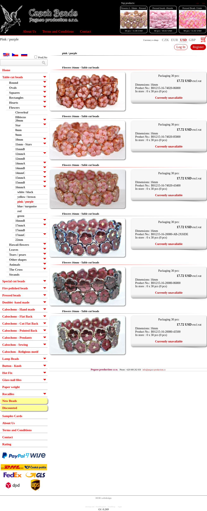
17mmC (20, 235)
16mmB (20, 220)
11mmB (20, 149)
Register (198, 47)
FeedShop (111, 507)
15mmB (20, 182)
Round (13, 82)
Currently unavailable (168, 97)
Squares (14, 92)
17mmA (20, 225)
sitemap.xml (89, 507)
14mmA (20, 163)
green (20, 216)
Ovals (13, 87)
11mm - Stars (23, 144)
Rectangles (16, 97)
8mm (18, 130)
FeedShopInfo (101, 507)
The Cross (16, 269)
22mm (19, 239)
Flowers (14, 107)
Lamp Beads (10, 358)
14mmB (20, 168)
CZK (165, 40)
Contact (85, 31)
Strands (14, 274)
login (120, 507)
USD (183, 40)
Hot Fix (7, 373)
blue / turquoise (27, 206)
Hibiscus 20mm (20, 119)
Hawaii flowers (19, 244)
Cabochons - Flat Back (17, 316)
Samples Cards (12, 416)
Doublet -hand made (15, 302)
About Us (29, 31)
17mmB (20, 230)
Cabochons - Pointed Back (19, 330)
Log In (180, 47)
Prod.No (40, 57)
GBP (192, 40)
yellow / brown (26, 196)
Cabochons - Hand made (18, 309)
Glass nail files (12, 380)
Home (6, 70)
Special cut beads (13, 281)
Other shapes (17, 259)
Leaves (13, 249)
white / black (25, 192)
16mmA (20, 187)
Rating (6, 444)
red (19, 211)
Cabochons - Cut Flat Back (20, 323)
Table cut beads (12, 77)
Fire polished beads (15, 288)
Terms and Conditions (57, 31)
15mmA (20, 177)
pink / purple (25, 201)
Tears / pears (17, 254)
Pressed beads (11, 295)
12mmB (20, 158)
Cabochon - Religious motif (20, 351)
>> (203, 3)
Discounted (9, 408)
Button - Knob (12, 365)
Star (18, 125)
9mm (18, 134)
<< (198, 3)
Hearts (13, 102)
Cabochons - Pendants (17, 337)
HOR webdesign (104, 498)
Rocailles (8, 394)
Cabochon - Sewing (15, 344)
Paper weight (11, 387)
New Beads (9, 401)
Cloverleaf (21, 112)
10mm (19, 139)
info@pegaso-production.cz (154, 370)
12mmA (20, 154)
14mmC (20, 173)
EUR (174, 40)
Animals (14, 264)
